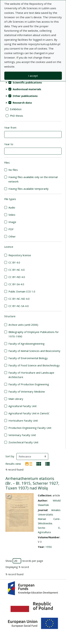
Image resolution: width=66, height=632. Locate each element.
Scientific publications (27, 82)
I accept (33, 75)
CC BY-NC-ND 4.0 (19, 298)
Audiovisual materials (27, 89)
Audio (11, 207)
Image (12, 222)
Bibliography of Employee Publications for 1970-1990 (33, 334)
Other (12, 236)
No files (13, 170)
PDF (11, 229)
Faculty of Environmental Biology (28, 358)
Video (11, 214)
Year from (10, 127)
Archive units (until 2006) (23, 324)
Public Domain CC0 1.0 (21, 291)
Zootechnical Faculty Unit (23, 442)
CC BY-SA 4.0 (16, 284)
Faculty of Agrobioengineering (26, 343)
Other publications (25, 96)
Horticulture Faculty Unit (23, 420)
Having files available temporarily (28, 188)
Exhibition (15, 109)
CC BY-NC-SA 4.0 (18, 306)
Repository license (19, 255)
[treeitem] (33, 82)
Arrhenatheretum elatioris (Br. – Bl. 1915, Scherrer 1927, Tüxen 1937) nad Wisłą (32, 483)
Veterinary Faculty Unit (22, 435)
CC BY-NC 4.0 (16, 269)
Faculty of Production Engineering (28, 384)
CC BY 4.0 (14, 262)
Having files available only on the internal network (33, 179)
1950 (48, 547)
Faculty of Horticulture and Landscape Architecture (31, 375)
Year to (8, 144)
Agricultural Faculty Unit (22, 406)
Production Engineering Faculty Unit (29, 428)
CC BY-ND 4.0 (16, 277)
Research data (22, 102)
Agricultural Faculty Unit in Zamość (28, 413)
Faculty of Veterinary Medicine (26, 391)
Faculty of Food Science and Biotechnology (34, 365)
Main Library (15, 399)
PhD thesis (16, 115)
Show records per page (24, 560)
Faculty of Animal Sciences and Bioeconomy (34, 351)
